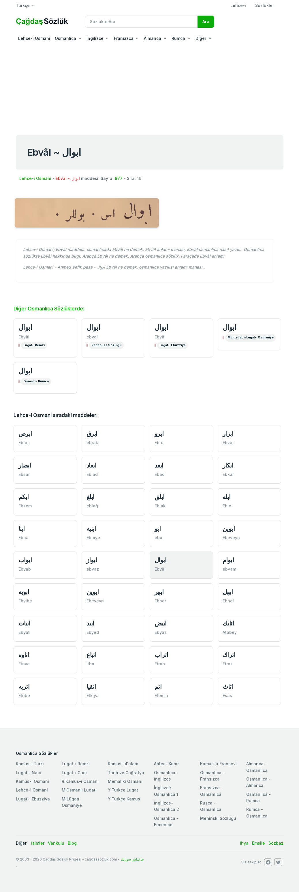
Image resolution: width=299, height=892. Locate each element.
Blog (72, 843)
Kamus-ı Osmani (32, 781)
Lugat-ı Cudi (74, 772)
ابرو (159, 433)
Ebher (160, 600)
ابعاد (91, 465)
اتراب (161, 654)
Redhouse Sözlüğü (106, 345)
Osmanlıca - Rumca (258, 797)
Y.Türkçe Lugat (123, 789)
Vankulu (56, 843)
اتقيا (91, 686)
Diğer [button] (200, 38)
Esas (227, 695)
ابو (158, 528)
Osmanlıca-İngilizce (165, 775)
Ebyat (24, 632)
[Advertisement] (149, 87)
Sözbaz (275, 843)
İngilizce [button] (95, 38)
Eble (227, 505)
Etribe (24, 695)
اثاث (228, 686)
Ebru (159, 442)
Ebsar (24, 474)
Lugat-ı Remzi (34, 345)
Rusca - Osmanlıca (210, 806)
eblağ (92, 505)
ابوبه (23, 591)
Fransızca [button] (123, 38)
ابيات (24, 623)
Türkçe (23, 5)
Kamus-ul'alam (123, 763)
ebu (158, 537)
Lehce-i (238, 5)
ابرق (91, 433)
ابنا (21, 528)
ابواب (25, 560)
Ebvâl (23, 336)
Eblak (160, 505)
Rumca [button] (178, 38)
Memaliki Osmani (125, 781)
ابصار (24, 465)
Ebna (23, 537)
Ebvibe (25, 600)
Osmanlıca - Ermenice (166, 821)
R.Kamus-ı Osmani (80, 781)
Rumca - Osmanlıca (257, 812)
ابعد (159, 465)
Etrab (160, 663)
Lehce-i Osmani (35, 178)
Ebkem (25, 505)
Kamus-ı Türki (30, 763)
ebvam (229, 569)
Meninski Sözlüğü (218, 818)
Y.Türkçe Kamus (124, 798)
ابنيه (91, 528)
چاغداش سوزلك (132, 859)
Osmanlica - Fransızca (212, 775)
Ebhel (228, 600)
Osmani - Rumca (36, 381)
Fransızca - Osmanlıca (211, 790)
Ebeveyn (231, 537)
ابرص (25, 433)
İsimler (37, 843)
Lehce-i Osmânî (34, 38)
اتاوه (23, 654)
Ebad (160, 474)
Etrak (228, 663)
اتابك (228, 623)
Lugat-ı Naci (28, 772)
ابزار (228, 433)
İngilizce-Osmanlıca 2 (166, 806)
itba (90, 663)
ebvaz (92, 569)
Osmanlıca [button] (65, 38)
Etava (24, 663)
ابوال (25, 327)
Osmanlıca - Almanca (258, 782)
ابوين (229, 528)
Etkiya (92, 695)
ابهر (159, 591)
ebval (92, 336)
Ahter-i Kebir (166, 763)
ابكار (228, 465)
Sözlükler (264, 5)
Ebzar (228, 442)
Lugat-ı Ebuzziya (172, 345)
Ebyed (92, 632)
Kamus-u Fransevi (218, 763)
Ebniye (93, 537)
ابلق (160, 496)
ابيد (90, 623)
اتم (158, 686)
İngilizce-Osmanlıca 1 (166, 790)
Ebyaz (161, 632)
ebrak (92, 442)
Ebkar (228, 474)
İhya (244, 843)
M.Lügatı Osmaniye (72, 802)
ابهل (228, 591)
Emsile (258, 843)
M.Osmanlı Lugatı (79, 789)
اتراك (229, 654)
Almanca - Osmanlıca (257, 766)
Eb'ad (92, 474)
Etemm (161, 695)
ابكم (23, 496)
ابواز (91, 560)
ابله (227, 496)
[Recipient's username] (141, 22)
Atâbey (230, 632)
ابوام (228, 560)
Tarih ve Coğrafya (126, 772)
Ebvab (24, 569)
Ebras (24, 442)
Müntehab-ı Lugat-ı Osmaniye (250, 337)
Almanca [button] (152, 38)
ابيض (161, 623)
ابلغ (90, 496)
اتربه (24, 686)
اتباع (91, 654)
